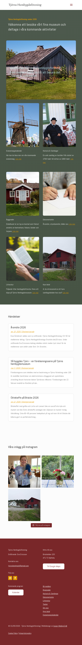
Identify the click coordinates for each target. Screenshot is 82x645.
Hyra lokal (46, 611)
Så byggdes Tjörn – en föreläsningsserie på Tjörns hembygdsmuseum (37, 362)
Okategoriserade (28, 331)
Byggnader (47, 590)
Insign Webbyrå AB (60, 626)
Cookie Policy (13, 633)
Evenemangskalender (51, 615)
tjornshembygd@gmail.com (18, 565)
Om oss (46, 608)
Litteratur (46, 600)
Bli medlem (47, 586)
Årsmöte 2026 (18, 327)
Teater (45, 604)
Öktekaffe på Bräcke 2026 (25, 397)
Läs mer (18, 159)
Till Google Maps (53, 566)
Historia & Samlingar (50, 593)
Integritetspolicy (25, 633)
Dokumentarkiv (48, 597)
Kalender (16, 592)
